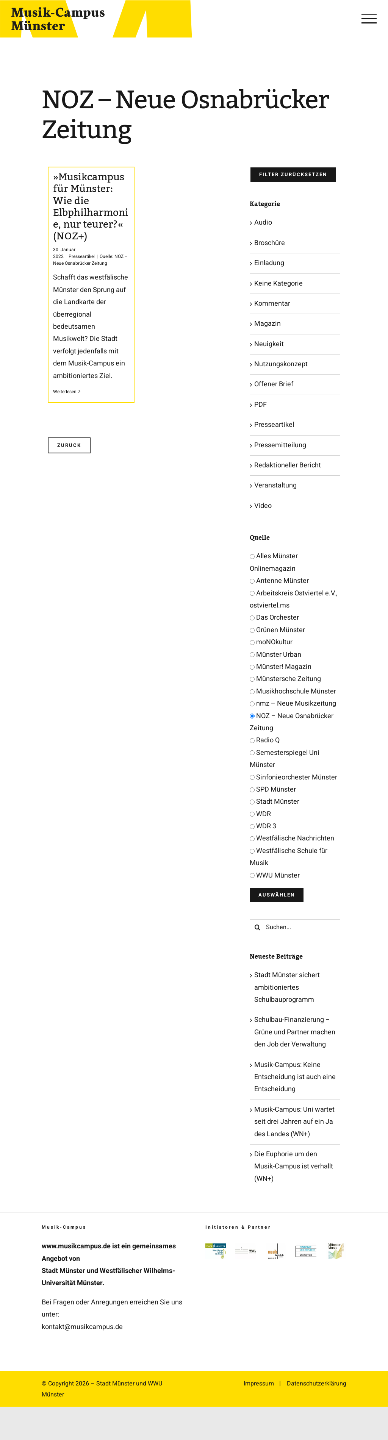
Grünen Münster (277, 630)
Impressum (259, 1383)
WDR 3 (263, 826)
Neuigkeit (269, 344)
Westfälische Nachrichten (292, 838)
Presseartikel (82, 256)
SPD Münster (273, 789)
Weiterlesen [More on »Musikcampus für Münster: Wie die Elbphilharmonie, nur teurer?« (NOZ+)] (65, 391)
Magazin (267, 324)
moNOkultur (271, 642)
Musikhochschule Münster (293, 691)
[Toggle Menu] (369, 18)
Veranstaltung (275, 485)
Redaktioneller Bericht (287, 465)
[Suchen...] (295, 927)
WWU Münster (275, 875)
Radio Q (265, 740)
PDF (260, 405)
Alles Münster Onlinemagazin (274, 562)
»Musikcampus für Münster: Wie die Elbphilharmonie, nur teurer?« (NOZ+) (90, 206)
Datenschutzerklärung (316, 1383)
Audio (263, 222)
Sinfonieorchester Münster (293, 777)
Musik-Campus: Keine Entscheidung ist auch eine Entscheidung (295, 1077)
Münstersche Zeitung (285, 679)
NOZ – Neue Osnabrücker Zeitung (291, 722)
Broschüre (269, 243)
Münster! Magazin (280, 667)
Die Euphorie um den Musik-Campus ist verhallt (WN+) (293, 1166)
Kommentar (272, 303)
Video (263, 506)
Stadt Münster (274, 802)
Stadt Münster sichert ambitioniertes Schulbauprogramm (287, 987)
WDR (260, 814)
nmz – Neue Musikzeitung (293, 703)
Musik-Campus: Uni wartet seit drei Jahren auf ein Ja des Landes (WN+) (294, 1121)
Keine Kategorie (278, 283)
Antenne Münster (279, 581)
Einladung (269, 263)
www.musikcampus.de (76, 1246)
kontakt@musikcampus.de (82, 1327)
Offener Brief (273, 384)
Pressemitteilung (280, 445)
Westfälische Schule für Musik (288, 857)
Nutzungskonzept (281, 364)
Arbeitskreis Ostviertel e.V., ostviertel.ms (294, 599)
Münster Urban (275, 655)
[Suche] (258, 927)
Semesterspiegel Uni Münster (284, 759)
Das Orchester (274, 617)
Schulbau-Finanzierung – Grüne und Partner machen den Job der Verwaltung (294, 1032)
